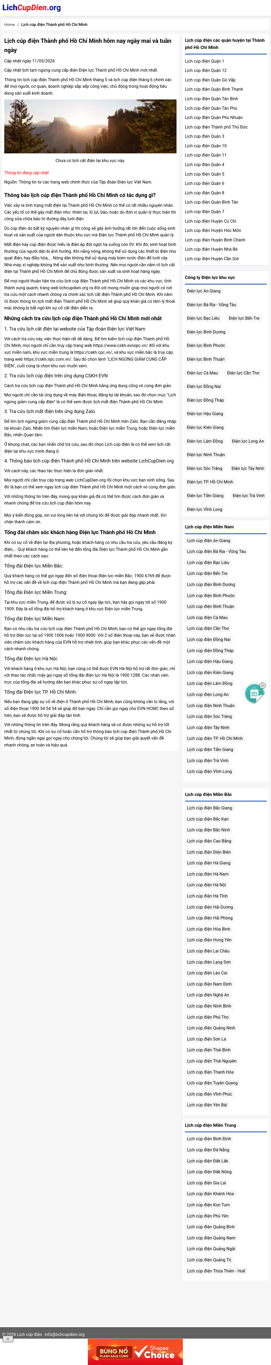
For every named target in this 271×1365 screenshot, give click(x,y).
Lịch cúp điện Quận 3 (204, 136)
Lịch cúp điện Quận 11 (206, 155)
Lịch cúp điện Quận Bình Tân (211, 202)
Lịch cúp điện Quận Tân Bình (211, 98)
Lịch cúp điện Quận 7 (204, 211)
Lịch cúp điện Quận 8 (204, 192)
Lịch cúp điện (29, 1334)
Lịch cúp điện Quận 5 (204, 174)
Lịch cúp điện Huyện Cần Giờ (212, 258)
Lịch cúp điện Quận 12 (206, 70)
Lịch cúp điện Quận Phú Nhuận (214, 117)
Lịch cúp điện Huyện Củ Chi (210, 221)
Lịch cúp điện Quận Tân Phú (211, 108)
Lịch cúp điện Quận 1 (204, 61)
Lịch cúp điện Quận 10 (206, 145)
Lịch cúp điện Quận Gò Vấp (210, 80)
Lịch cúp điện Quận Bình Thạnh (214, 89)
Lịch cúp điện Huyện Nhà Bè (211, 249)
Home (9, 24)
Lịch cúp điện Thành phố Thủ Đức (216, 127)
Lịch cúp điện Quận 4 (204, 164)
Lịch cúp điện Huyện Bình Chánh (215, 239)
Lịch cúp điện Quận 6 (204, 183)
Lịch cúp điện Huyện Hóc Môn (213, 230)
